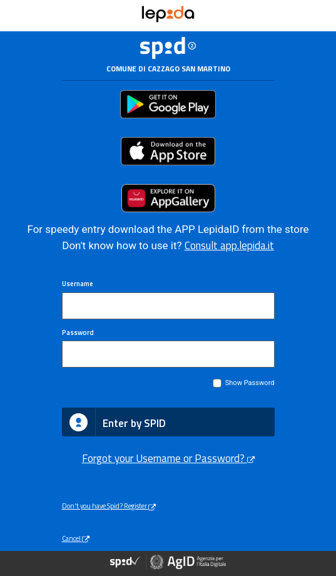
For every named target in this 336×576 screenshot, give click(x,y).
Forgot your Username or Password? (168, 458)
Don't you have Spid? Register (109, 505)
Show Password (250, 383)
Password (78, 332)
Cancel (75, 538)
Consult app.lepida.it (229, 245)
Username (77, 284)
